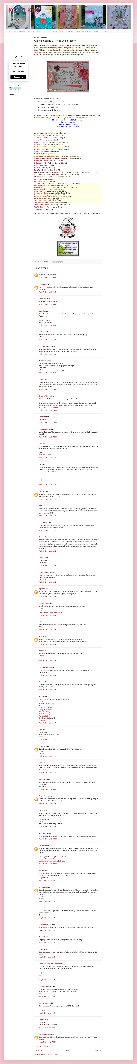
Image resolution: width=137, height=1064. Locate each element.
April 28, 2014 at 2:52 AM (47, 565)
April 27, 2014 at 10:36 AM (48, 292)
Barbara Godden (45, 667)
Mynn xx (42, 589)
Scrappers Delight (40, 189)
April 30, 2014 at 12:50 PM (48, 839)
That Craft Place (40, 200)
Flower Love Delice (61, 172)
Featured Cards (57, 31)
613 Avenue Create (41, 135)
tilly (40, 622)
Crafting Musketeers (41, 151)
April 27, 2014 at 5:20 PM (47, 499)
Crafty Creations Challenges (44, 156)
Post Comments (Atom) (51, 1054)
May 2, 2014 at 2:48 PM (47, 918)
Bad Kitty (42, 417)
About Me (106, 31)
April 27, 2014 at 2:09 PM (47, 458)
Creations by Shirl (45, 924)
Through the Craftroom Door (44, 204)
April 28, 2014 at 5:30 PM (47, 756)
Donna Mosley (44, 1003)
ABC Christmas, (44, 714)
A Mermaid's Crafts (45, 455)
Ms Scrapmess (44, 1034)
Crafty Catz (38, 154)
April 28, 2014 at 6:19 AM (47, 615)
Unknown (42, 272)
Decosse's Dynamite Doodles (49, 964)
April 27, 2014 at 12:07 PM (48, 410)
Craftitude (37, 149)
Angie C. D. (43, 796)
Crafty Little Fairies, (45, 710)
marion (41, 379)
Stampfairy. (43, 720)
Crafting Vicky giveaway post (51, 407)
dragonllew (43, 908)
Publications (70, 31)
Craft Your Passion (41, 145)
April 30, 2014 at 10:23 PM (48, 864)
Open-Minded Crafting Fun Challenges (52, 861)
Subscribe (18, 77)
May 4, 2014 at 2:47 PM (47, 930)
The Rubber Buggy (41, 202)
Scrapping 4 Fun (40, 191)
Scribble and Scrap (41, 193)
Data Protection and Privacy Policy (88, 31)
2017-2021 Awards (34, 31)
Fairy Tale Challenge (41, 170)
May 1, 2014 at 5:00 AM (47, 880)
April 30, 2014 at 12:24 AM (48, 789)
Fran (40, 682)
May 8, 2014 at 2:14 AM (47, 957)
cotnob (41, 651)
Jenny (41, 949)
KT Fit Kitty (24, 10)
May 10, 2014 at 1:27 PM (47, 1042)
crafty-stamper (44, 572)
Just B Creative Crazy (42, 183)
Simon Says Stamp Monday (44, 195)
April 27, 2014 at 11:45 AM (48, 373)
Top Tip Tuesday (40, 207)
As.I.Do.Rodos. (44, 429)
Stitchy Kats (38, 52)
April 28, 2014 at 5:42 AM (47, 596)
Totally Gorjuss (39, 209)
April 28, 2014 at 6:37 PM (47, 773)
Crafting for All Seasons (42, 147)
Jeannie (42, 311)
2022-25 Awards (19, 31)
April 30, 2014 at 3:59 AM (47, 804)
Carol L (41, 491)
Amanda (42, 870)
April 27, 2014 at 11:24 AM (48, 354)
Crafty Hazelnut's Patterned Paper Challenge (50, 158)
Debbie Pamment (45, 986)
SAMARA (42, 506)
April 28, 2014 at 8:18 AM (47, 661)
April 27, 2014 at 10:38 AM (48, 304)
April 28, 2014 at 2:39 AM (47, 551)
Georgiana (42, 299)
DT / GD (46, 31)
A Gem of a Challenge (42, 138)
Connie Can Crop (40, 142)
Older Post (97, 1050)
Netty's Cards (50, 703)
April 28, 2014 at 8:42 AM (47, 675)
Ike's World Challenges (47, 177)
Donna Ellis (43, 522)
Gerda (41, 810)
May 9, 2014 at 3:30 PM (47, 1013)
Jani (40, 730)
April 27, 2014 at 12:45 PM (48, 437)
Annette (42, 696)
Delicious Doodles (40, 163)
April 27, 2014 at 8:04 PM (47, 516)
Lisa (40, 443)
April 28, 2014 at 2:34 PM (47, 723)
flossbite (42, 746)
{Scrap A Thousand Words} (48, 859)
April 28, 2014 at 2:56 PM (47, 739)
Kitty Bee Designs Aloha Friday (45, 185)
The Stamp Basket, (45, 718)
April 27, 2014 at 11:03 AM (48, 340)
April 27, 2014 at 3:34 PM (47, 485)
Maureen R (43, 779)
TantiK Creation (44, 937)
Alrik (40, 636)
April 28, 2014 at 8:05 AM (47, 644)
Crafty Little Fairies (41, 161)
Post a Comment (42, 1046)
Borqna (41, 558)
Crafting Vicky (44, 396)
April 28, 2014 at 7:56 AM (47, 630)
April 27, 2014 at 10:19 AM (48, 277)
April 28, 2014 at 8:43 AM (47, 690)
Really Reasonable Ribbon (44, 187)
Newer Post (38, 1050)
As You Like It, (44, 716)
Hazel (41, 763)
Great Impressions (41, 174)
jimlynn (41, 332)
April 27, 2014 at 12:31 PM (48, 422)
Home (9, 31)
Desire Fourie (44, 603)
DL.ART (37, 167)
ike (40, 464)
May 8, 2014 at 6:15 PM (47, 980)
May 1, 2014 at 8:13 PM (47, 901)
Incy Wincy (38, 181)
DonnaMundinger (45, 346)
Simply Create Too (41, 197)
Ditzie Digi (38, 165)
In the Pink (38, 179)
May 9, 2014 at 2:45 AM (47, 996)
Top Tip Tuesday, (44, 712)
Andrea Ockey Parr (46, 537)
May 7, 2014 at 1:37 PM (47, 942)
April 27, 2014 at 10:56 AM (48, 325)
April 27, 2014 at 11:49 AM (48, 389)
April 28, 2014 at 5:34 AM (47, 582)
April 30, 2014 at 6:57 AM (47, 826)
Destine (42, 1020)
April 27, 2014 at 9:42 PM (47, 530)
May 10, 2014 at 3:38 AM (47, 1027)
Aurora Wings (39, 140)
